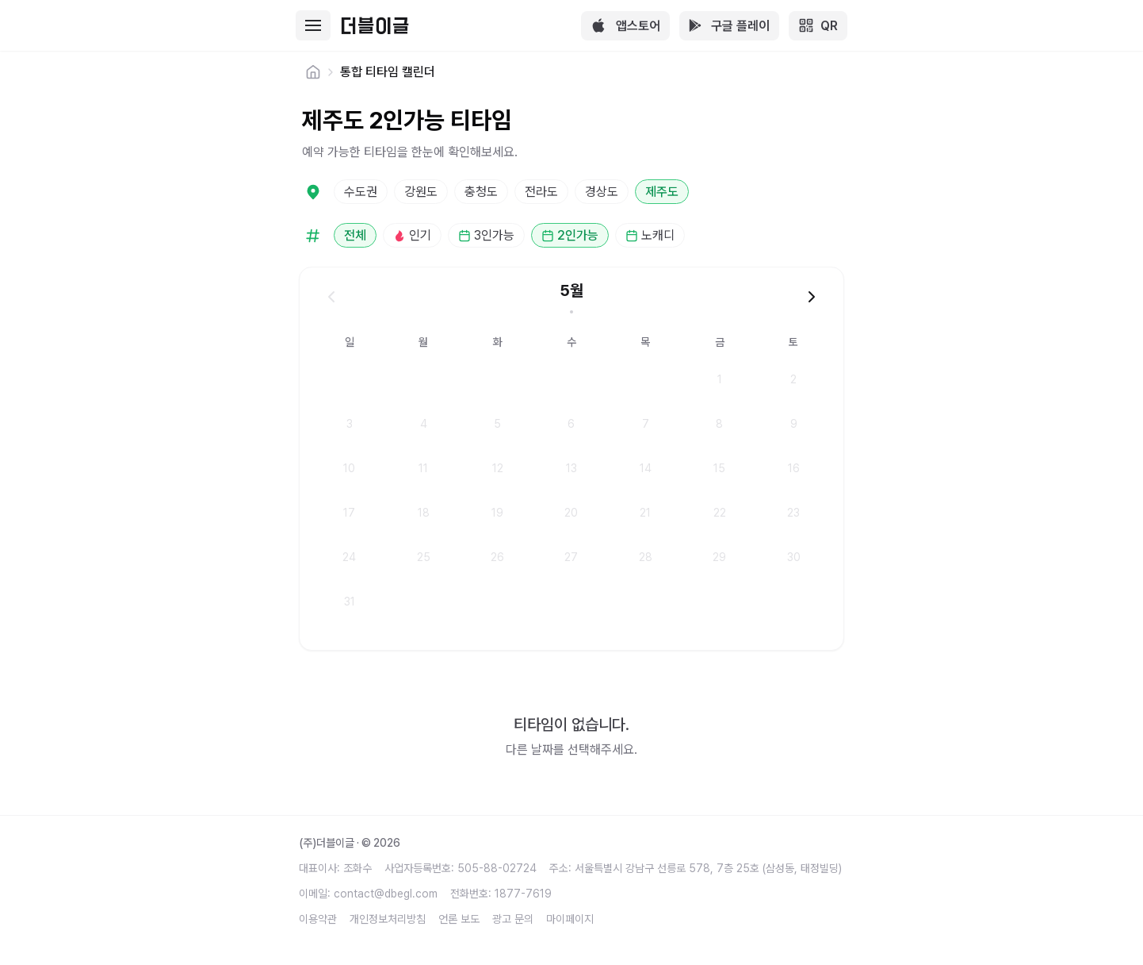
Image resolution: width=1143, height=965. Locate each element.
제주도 (662, 191)
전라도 (541, 191)
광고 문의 (512, 919)
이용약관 (318, 919)
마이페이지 (570, 919)
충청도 (481, 191)
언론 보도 (459, 919)
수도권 (360, 191)
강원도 (421, 191)
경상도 (601, 191)
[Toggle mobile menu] (313, 25)
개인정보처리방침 (388, 919)
